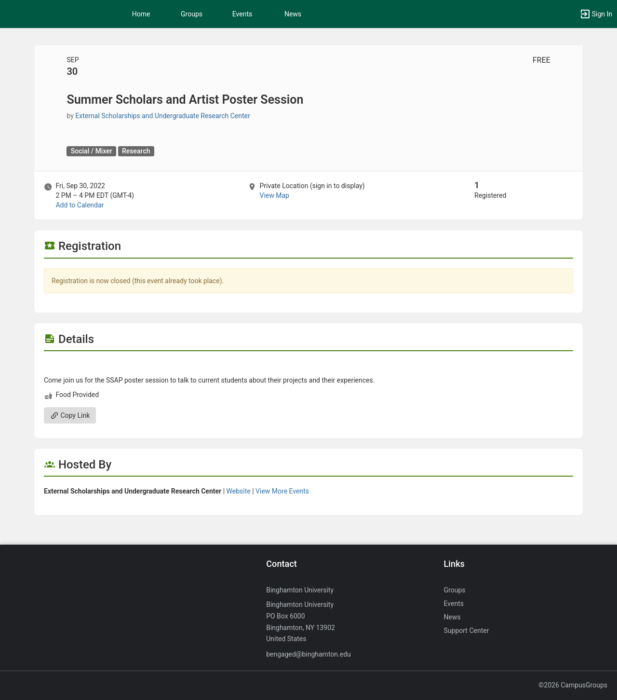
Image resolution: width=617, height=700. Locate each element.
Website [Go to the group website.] (239, 491)
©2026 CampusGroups (572, 685)
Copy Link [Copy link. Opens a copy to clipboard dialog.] (70, 415)
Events (242, 14)
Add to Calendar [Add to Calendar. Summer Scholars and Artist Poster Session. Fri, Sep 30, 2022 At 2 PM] (79, 205)
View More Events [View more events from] (282, 491)
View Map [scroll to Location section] (274, 195)
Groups (191, 14)
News (292, 14)
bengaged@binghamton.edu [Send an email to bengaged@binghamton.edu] (308, 654)
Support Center (466, 630)
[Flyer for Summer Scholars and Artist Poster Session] (308, 366)
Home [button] (141, 14)
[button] (596, 14)
